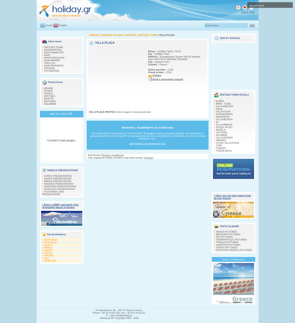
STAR (219, 145)
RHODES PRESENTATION (58, 184)
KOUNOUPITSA (52, 50)
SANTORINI (50, 239)
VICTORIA (221, 132)
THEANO (221, 148)
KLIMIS (220, 101)
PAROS (48, 247)
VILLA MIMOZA (224, 124)
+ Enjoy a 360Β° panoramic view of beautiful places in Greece (60, 206)
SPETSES (49, 96)
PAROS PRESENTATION (57, 181)
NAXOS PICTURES (226, 231)
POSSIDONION (224, 114)
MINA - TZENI (223, 103)
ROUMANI (221, 135)
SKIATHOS (50, 260)
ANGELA (220, 130)
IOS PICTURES (224, 237)
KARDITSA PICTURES (228, 245)
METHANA (50, 101)
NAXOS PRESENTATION (57, 178)
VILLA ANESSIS (224, 106)
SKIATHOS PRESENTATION (59, 189)
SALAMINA (50, 104)
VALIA (219, 109)
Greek (49, 25)
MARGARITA (223, 116)
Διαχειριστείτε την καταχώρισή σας (147, 143)
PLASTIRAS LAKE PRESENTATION (53, 193)
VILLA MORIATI (224, 137)
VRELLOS (49, 63)
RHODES (49, 255)
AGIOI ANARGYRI (53, 52)
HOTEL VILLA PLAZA (227, 143)
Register (148, 157)
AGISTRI (48, 98)
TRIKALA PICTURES (227, 242)
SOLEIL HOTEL (224, 127)
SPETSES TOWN (53, 47)
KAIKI (47, 55)
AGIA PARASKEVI (53, 65)
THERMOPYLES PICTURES (231, 239)
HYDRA (48, 91)
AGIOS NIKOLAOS (54, 57)
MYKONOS (50, 242)
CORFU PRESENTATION (57, 176)
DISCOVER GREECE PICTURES (234, 250)
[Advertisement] (116, 74)
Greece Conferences (233, 259)
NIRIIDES (221, 140)
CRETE (48, 253)
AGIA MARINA (52, 60)
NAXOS (48, 250)
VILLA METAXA (224, 119)
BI (217, 122)
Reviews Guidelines (112, 155)
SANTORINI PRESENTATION (60, 186)
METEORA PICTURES (228, 234)
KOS (46, 258)
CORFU (48, 245)
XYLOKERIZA (51, 70)
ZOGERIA (49, 68)
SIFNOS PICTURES (227, 247)
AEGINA (48, 88)
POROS (48, 93)
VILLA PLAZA (223, 111)
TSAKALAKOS (224, 150)
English (63, 25)
